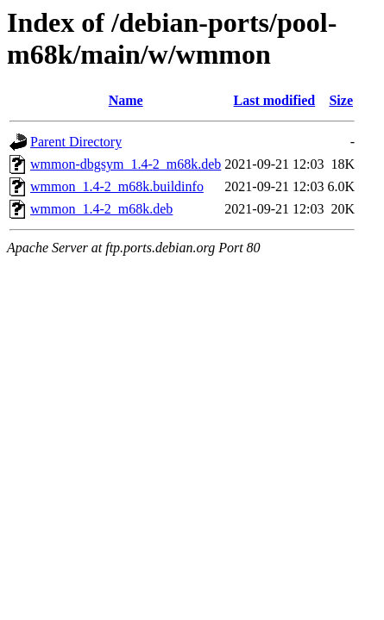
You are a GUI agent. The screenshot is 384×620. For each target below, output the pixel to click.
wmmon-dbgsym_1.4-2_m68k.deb (125, 164)
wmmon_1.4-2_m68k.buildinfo (117, 186)
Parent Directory (76, 141)
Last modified (275, 100)
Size (341, 100)
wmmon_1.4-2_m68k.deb (101, 209)
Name (126, 100)
